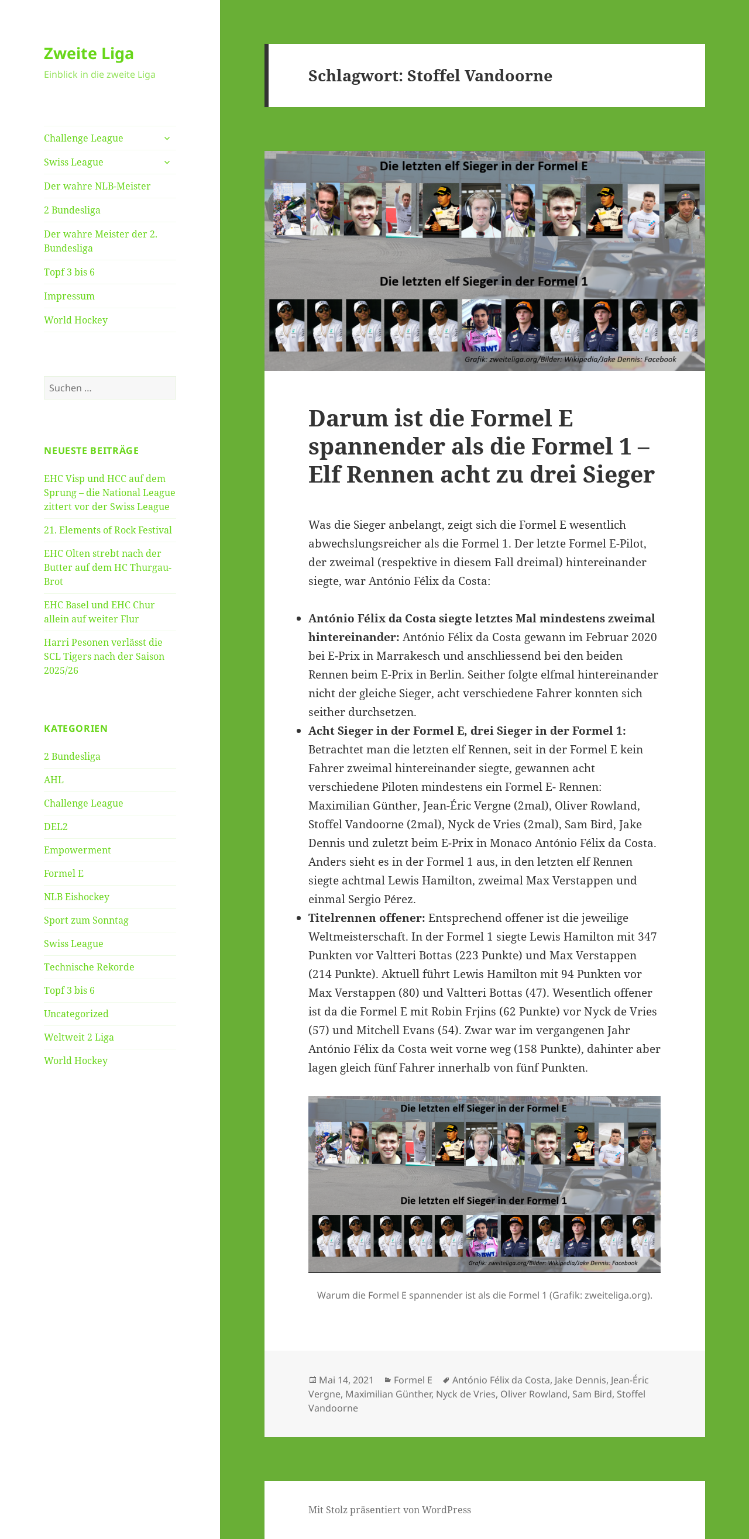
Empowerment (77, 849)
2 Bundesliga (72, 210)
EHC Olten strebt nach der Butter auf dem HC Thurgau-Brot (107, 567)
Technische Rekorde (89, 966)
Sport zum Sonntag (86, 920)
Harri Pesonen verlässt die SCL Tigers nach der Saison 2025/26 (104, 656)
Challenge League (83, 138)
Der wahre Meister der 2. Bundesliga (100, 241)
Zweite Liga (89, 53)
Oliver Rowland (534, 1393)
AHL (54, 779)
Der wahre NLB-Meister (97, 186)
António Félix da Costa (501, 1379)
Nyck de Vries (466, 1393)
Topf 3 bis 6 (69, 272)
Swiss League (74, 162)
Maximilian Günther (388, 1393)
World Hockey (76, 320)
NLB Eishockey (76, 896)
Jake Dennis (580, 1379)
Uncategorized (76, 1013)
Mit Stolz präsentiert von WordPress (389, 1509)
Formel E (64, 873)
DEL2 (56, 826)
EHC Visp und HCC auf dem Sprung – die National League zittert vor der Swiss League (110, 492)
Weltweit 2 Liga (79, 1037)
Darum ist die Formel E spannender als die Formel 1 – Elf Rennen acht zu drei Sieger (481, 445)
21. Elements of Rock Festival (108, 530)
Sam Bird (592, 1393)
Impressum (69, 296)
